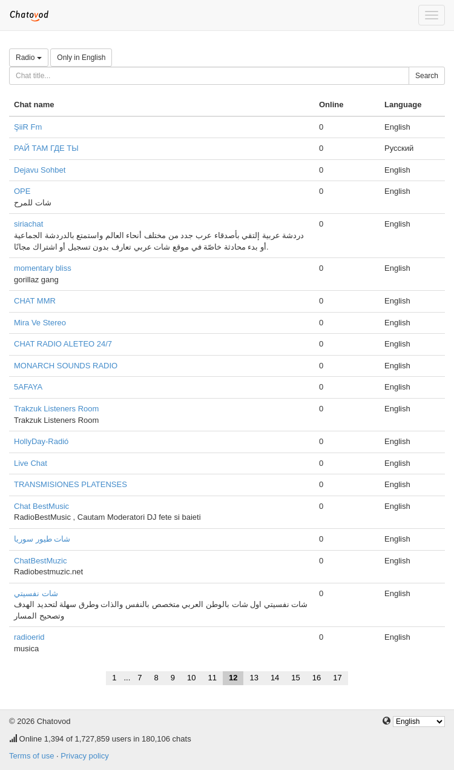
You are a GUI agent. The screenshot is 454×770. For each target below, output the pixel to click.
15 (295, 677)
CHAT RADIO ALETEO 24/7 (63, 343)
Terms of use (31, 755)
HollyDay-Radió (41, 441)
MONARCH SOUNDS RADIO (65, 365)
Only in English (81, 57)
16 (316, 677)
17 (337, 677)
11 (212, 677)
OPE (22, 191)
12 (233, 677)
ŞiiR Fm (28, 126)
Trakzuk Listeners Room (56, 408)
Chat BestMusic (41, 506)
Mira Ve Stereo (40, 322)
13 (253, 677)
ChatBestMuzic (40, 560)
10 (191, 677)
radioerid (29, 637)
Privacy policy (84, 755)
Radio (29, 57)
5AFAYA (28, 386)
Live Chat (30, 463)
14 (275, 677)
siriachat (28, 223)
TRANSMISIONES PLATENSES (70, 484)
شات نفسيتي (36, 593)
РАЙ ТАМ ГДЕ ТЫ (46, 148)
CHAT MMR (35, 300)
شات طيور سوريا (42, 538)
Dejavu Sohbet (39, 169)
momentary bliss (42, 268)
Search (426, 75)
